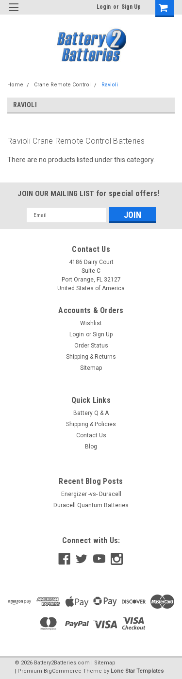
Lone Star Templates (137, 671)
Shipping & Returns (91, 356)
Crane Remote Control (62, 85)
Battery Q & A (91, 413)
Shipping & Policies (91, 424)
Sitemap (91, 367)
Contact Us (91, 435)
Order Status (91, 345)
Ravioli (109, 85)
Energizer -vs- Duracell (91, 494)
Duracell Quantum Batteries (91, 505)
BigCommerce (63, 671)
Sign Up (131, 6)
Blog (91, 446)
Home (15, 85)
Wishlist (91, 323)
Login (104, 6)
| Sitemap (103, 663)
